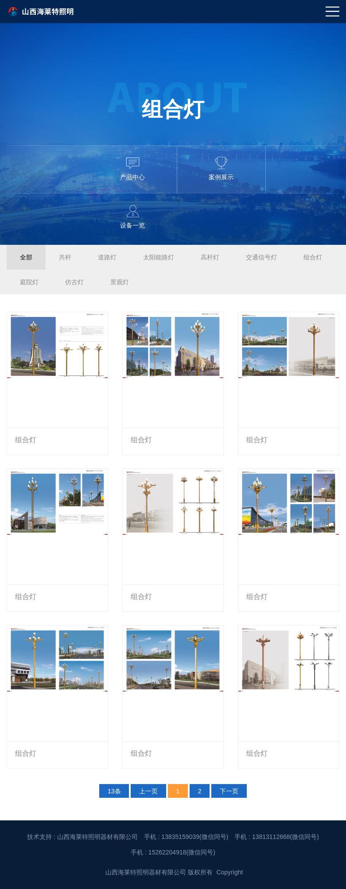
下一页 (229, 790)
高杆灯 (210, 257)
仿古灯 (74, 282)
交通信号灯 (261, 257)
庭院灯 (29, 282)
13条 (114, 790)
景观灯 (119, 282)
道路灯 (107, 257)
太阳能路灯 (158, 257)
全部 (26, 257)
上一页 (148, 790)
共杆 (65, 257)
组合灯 (312, 257)
